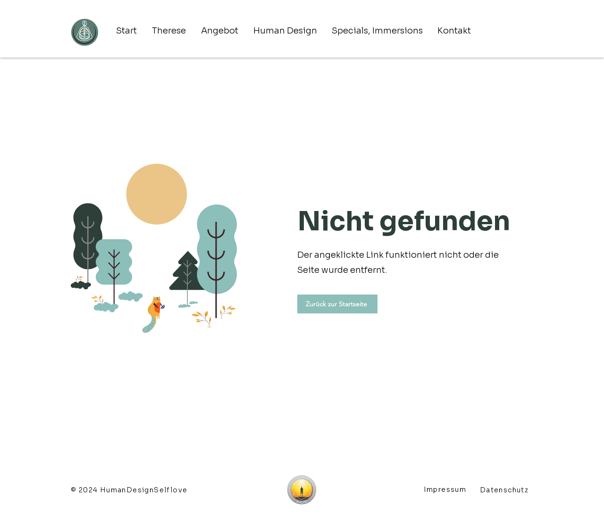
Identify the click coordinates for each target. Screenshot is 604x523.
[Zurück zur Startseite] (337, 304)
